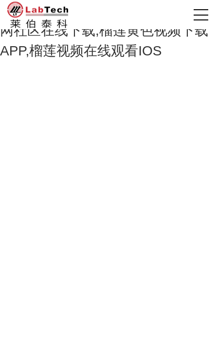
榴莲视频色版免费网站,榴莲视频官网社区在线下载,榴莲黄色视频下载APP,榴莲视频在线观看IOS (104, 30)
